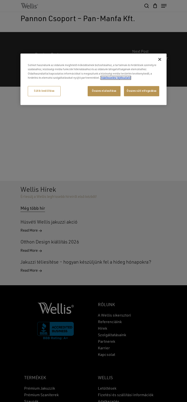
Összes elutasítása (104, 90)
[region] (93, 79)
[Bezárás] (159, 59)
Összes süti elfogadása (142, 90)
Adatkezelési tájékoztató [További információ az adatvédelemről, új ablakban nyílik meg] (116, 77)
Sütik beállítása (44, 90)
